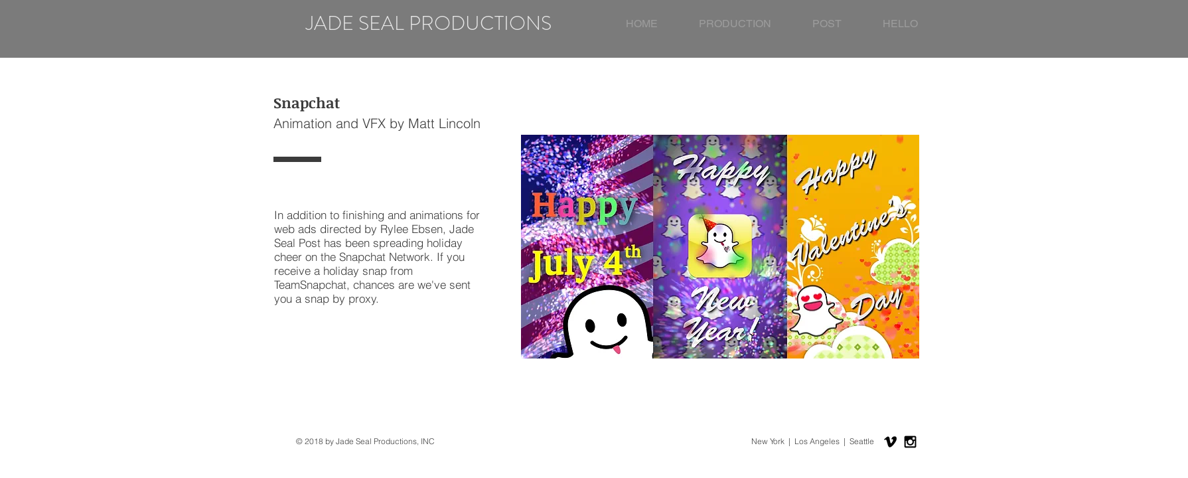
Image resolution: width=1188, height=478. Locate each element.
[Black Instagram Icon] (910, 442)
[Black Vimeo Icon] (890, 442)
